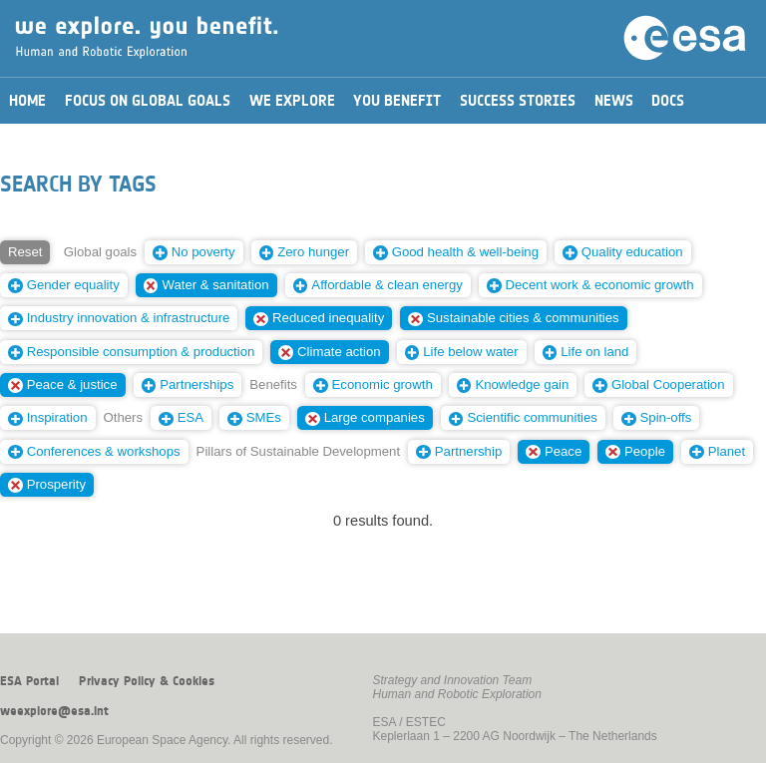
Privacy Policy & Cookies (146, 681)
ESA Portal (29, 681)
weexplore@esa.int (54, 711)
